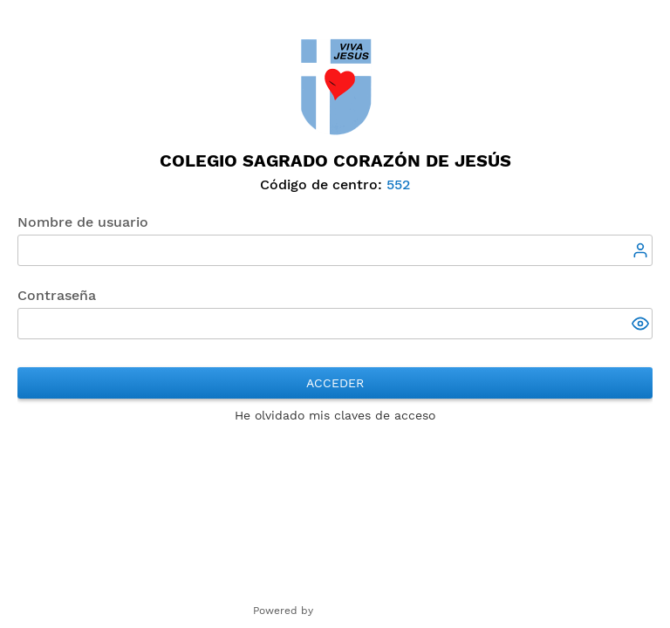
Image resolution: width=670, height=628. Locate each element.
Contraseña (56, 295)
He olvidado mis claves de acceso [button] (335, 415)
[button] (642, 325)
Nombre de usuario (82, 222)
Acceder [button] (335, 383)
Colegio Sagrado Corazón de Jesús (335, 160)
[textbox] (335, 250)
